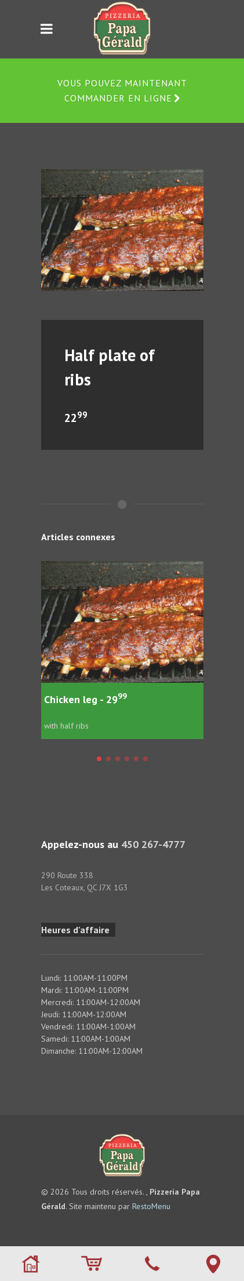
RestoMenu (151, 1206)
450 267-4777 (153, 844)
